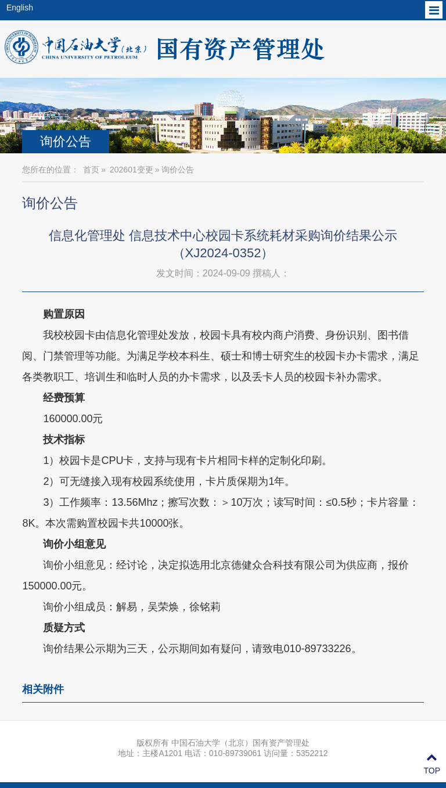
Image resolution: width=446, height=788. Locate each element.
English (19, 7)
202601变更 (131, 169)
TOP (431, 764)
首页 (91, 169)
